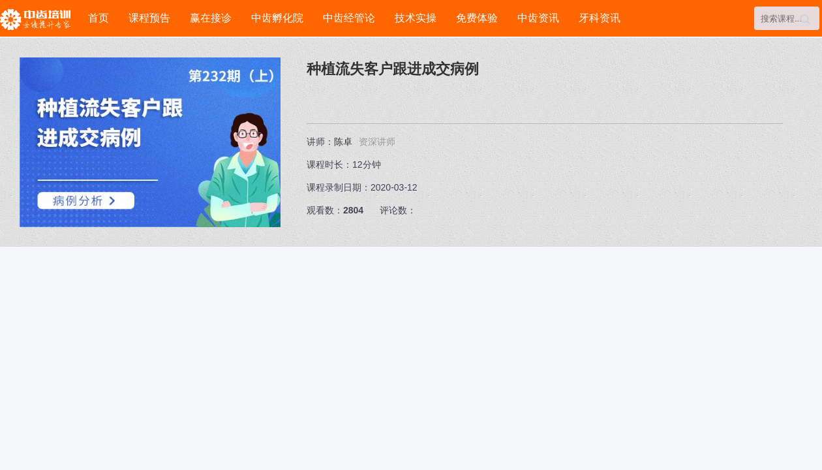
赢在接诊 (211, 18)
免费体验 (477, 18)
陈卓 (343, 141)
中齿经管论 (349, 18)
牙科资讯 (599, 18)
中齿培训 (39, 19)
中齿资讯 (538, 18)
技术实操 (415, 18)
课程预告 (149, 18)
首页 (98, 18)
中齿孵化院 (277, 18)
